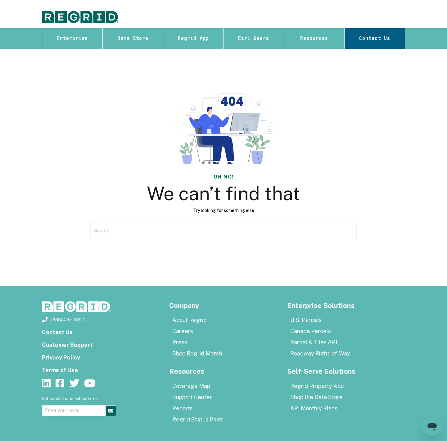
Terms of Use (60, 370)
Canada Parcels (310, 331)
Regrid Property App (317, 386)
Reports (182, 408)
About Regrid (189, 320)
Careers (182, 331)
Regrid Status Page (198, 419)
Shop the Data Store (316, 397)
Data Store (132, 38)
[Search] (223, 231)
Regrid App (193, 38)
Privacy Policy (61, 357)
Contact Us (374, 38)
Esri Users (253, 38)
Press (179, 342)
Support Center (192, 397)
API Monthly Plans (313, 408)
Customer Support (67, 345)
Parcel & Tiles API (313, 342)
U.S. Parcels (306, 320)
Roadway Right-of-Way (320, 353)
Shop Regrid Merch (197, 353)
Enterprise (72, 38)
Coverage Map (191, 386)
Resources (314, 38)
